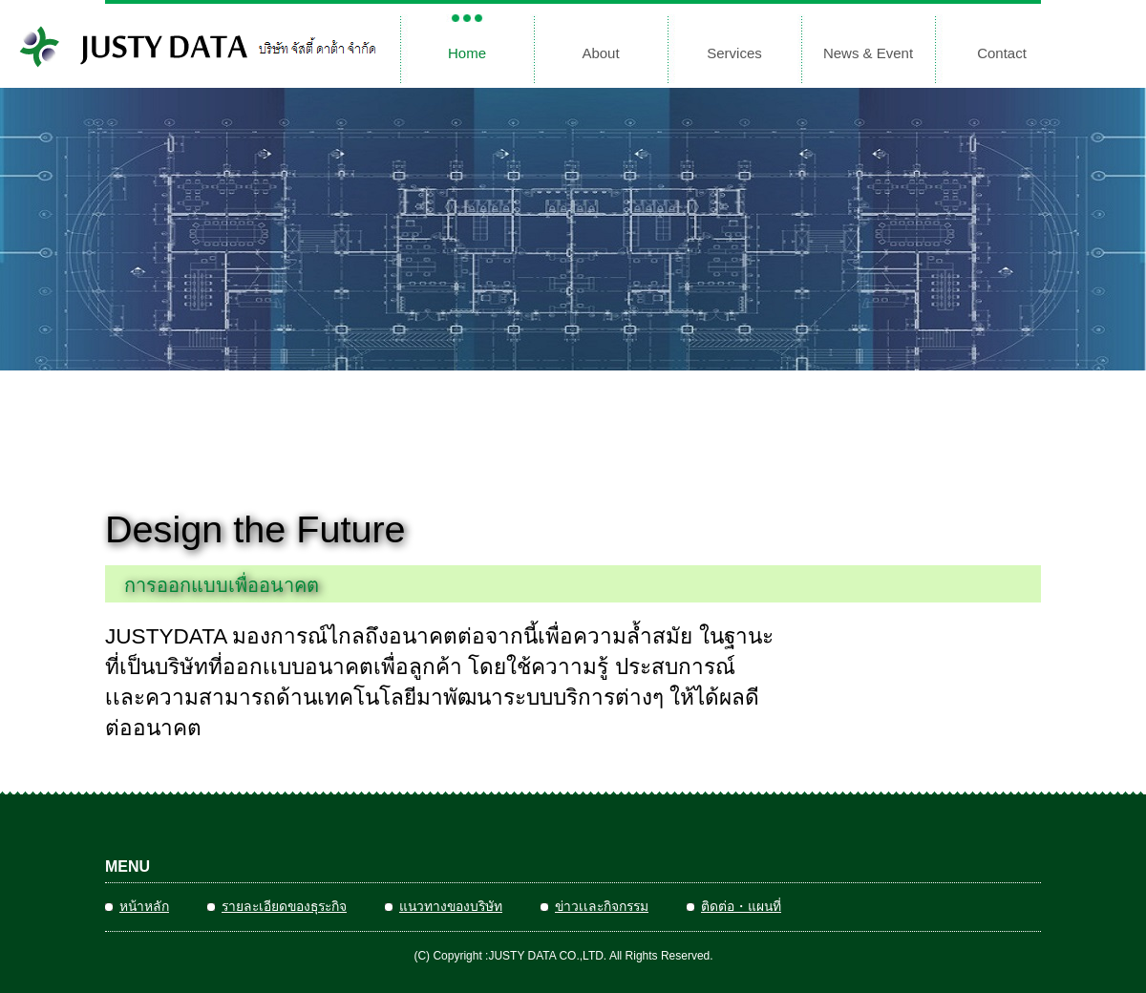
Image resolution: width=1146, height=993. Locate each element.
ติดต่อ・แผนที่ (741, 906)
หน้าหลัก (144, 906)
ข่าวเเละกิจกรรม (601, 906)
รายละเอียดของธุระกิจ (284, 906)
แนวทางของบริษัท (450, 906)
